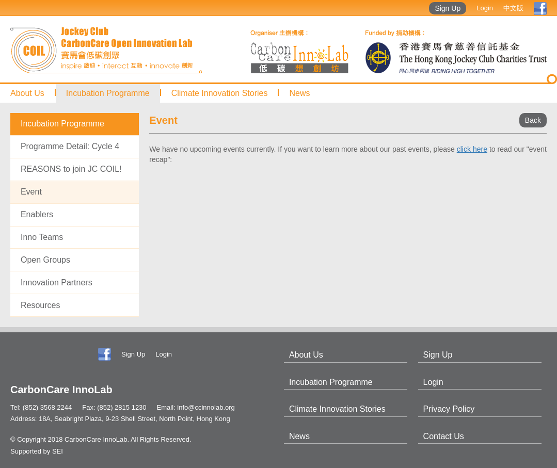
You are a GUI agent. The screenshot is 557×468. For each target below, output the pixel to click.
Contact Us (443, 436)
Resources (40, 305)
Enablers (37, 214)
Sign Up (447, 8)
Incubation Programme (108, 93)
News (299, 93)
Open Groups (45, 259)
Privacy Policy (449, 409)
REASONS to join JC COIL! (71, 169)
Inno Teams (42, 237)
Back (533, 120)
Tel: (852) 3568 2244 (41, 407)
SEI (57, 451)
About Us (27, 93)
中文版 (513, 8)
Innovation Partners (56, 282)
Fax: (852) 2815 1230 (114, 407)
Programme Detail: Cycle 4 (70, 146)
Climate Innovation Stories (219, 93)
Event (31, 191)
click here (472, 149)
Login (484, 8)
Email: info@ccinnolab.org (196, 407)
